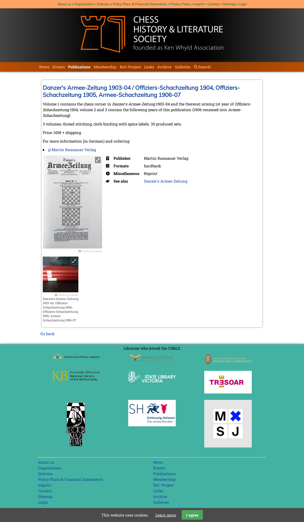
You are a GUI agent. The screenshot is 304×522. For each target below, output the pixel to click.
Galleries (182, 66)
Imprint (199, 4)
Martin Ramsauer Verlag (74, 149)
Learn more (165, 514)
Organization (84, 4)
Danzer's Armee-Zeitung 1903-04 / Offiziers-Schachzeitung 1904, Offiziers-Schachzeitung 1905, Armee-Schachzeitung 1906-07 (141, 91)
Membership (105, 66)
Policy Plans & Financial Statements (140, 4)
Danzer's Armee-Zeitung (165, 181)
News (44, 66)
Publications (79, 66)
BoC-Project (130, 66)
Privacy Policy (180, 4)
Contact (214, 4)
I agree (192, 514)
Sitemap (229, 4)
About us (64, 4)
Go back (47, 333)
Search (204, 66)
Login (242, 4)
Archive (164, 66)
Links (149, 66)
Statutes (103, 4)
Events (58, 66)
